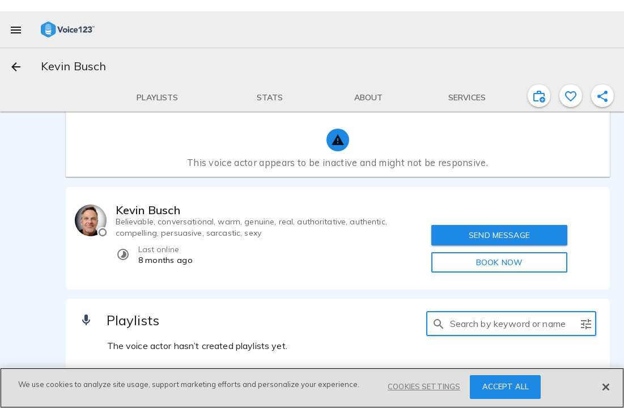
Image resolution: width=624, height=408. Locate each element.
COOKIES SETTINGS (424, 387)
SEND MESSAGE (499, 235)
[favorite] (570, 95)
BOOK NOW (499, 262)
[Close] (605, 387)
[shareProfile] (602, 95)
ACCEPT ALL (505, 387)
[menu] (16, 29)
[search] (438, 323)
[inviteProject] (539, 95)
